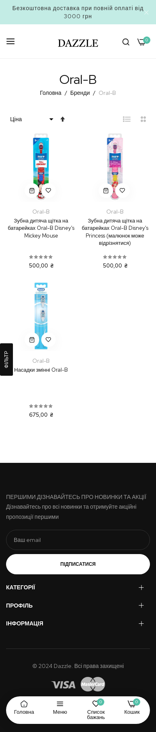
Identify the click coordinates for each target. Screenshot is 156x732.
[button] (48, 190)
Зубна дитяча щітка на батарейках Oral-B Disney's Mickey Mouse (41, 228)
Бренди (80, 92)
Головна (51, 92)
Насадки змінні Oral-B (41, 369)
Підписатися (77, 564)
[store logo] (78, 41)
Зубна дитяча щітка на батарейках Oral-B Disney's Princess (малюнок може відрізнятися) (115, 231)
